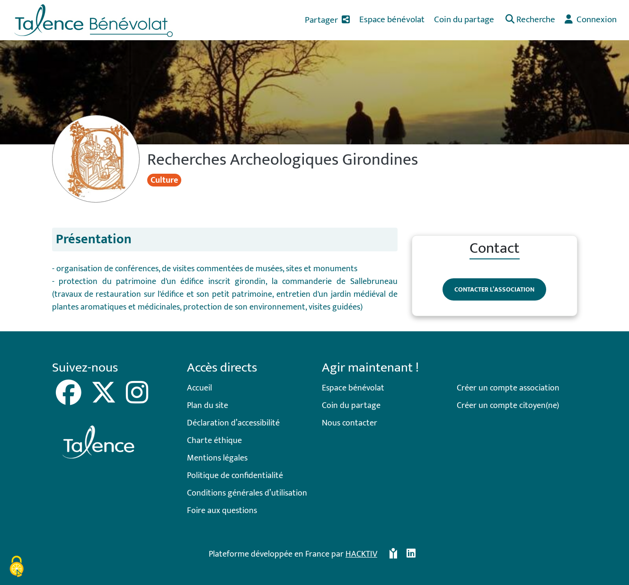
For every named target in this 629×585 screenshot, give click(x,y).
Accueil (199, 388)
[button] (529, 20)
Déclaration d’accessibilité (233, 423)
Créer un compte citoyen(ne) (508, 406)
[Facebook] (69, 399)
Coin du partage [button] (464, 19)
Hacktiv (361, 554)
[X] (104, 399)
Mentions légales (217, 458)
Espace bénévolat (353, 388)
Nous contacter (349, 423)
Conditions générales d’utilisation (247, 493)
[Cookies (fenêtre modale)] (16, 568)
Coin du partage (351, 406)
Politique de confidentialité (235, 476)
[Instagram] (137, 399)
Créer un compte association (508, 388)
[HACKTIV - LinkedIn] (411, 554)
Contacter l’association (494, 289)
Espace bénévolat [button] (392, 19)
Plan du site (207, 406)
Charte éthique (214, 441)
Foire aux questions (222, 511)
